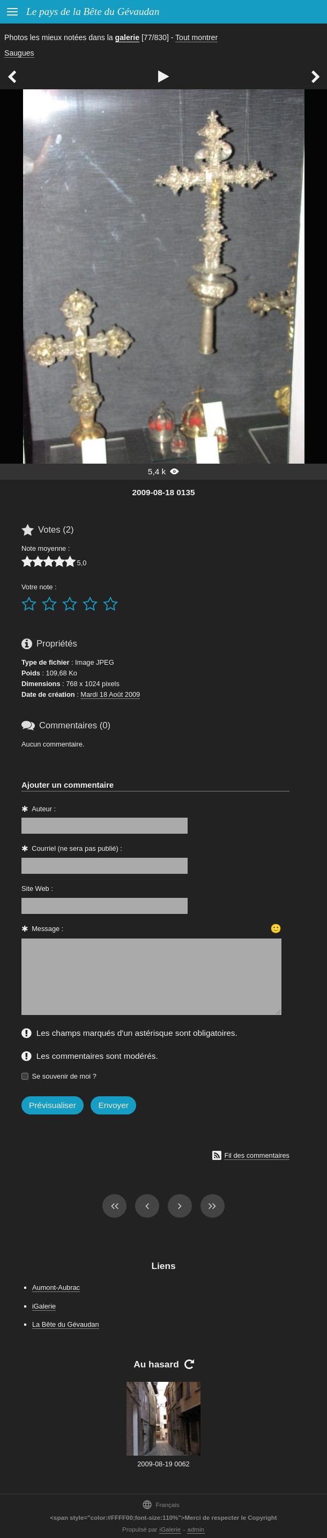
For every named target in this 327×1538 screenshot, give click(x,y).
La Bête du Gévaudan (65, 1324)
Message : (47, 929)
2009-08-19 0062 (163, 1464)
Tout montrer (196, 37)
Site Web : (37, 889)
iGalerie (44, 1306)
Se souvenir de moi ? (64, 1076)
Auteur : (44, 809)
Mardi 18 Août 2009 (110, 694)
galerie (127, 37)
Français (160, 1504)
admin (196, 1529)
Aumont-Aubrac (56, 1287)
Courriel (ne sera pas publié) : (77, 848)
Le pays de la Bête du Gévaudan (92, 11)
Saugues (19, 53)
